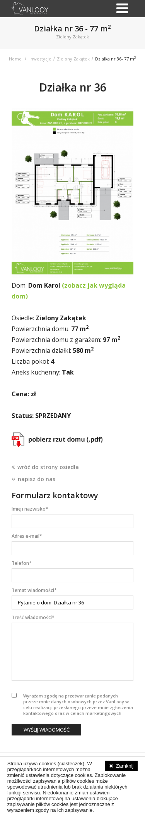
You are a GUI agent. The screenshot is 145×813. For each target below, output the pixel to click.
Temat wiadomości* (34, 590)
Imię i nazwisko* (30, 509)
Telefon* (22, 563)
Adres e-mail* (27, 536)
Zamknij (125, 766)
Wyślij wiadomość (47, 729)
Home (15, 59)
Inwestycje (40, 59)
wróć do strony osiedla (48, 467)
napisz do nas (36, 479)
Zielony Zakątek (73, 59)
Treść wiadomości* (33, 617)
